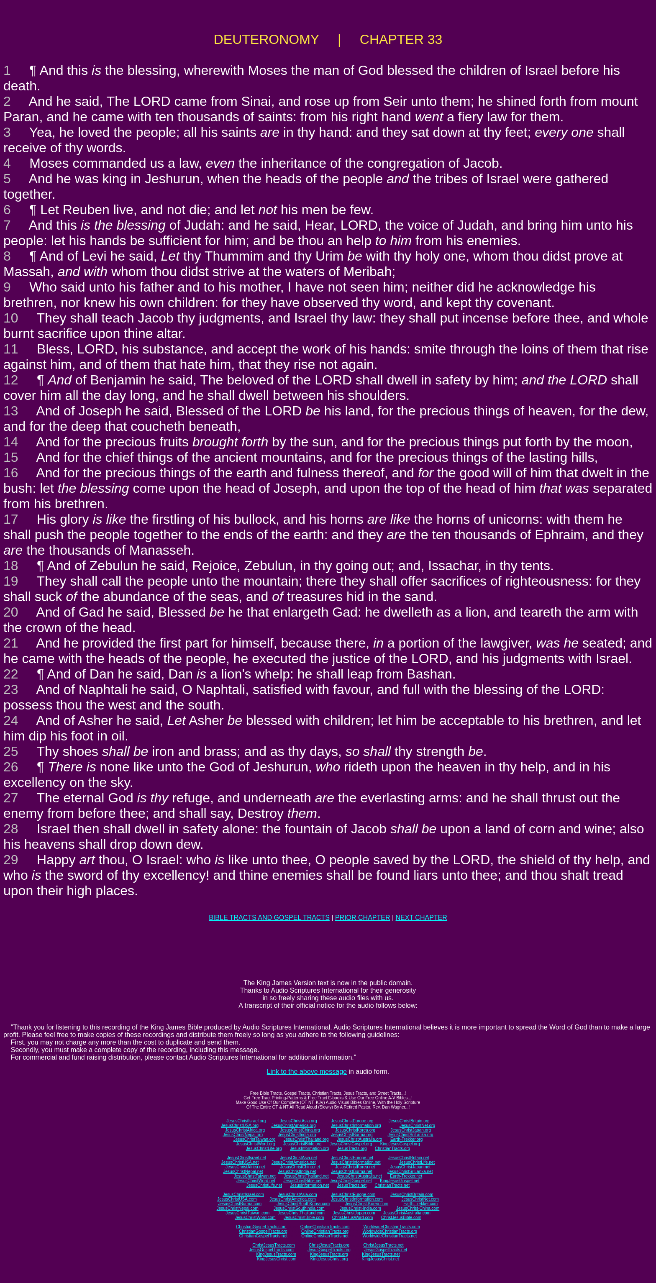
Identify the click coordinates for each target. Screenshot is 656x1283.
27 (10, 797)
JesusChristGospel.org (351, 1144)
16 (10, 472)
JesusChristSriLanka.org (410, 1134)
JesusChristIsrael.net (246, 1157)
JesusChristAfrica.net (245, 1167)
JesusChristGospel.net (351, 1180)
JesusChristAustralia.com (406, 1213)
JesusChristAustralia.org (359, 1139)
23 (10, 689)
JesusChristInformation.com (357, 1199)
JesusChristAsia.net (298, 1157)
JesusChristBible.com (304, 1217)
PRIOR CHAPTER (362, 917)
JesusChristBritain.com (411, 1194)
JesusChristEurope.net (352, 1157)
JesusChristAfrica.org (245, 1130)
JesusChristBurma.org (352, 1134)
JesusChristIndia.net (297, 1171)
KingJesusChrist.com (276, 1259)
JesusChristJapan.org (410, 1130)
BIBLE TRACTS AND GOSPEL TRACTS (269, 917)
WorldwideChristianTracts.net (389, 1236)
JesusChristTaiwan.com (247, 1213)
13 (10, 410)
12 (10, 379)
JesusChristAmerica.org (294, 1125)
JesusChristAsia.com (297, 1194)
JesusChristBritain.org (409, 1121)
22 (10, 673)
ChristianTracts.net (392, 1185)
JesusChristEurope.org (352, 1121)
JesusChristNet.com (419, 1199)
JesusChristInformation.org (356, 1125)
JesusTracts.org (352, 1148)
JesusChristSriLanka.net (410, 1171)
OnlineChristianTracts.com (324, 1226)
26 (10, 766)
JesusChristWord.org (255, 1144)
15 (10, 457)
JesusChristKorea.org (355, 1130)
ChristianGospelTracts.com (261, 1226)
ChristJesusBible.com (401, 1217)
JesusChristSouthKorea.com (303, 1203)
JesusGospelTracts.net (385, 1249)
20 (10, 612)
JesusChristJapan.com (354, 1213)
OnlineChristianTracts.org (324, 1231)
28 (10, 828)
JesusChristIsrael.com (243, 1194)
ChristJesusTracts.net (383, 1245)
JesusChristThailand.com (301, 1213)
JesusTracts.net (351, 1185)
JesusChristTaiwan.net (255, 1176)
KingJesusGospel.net (400, 1180)
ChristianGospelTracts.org (263, 1231)
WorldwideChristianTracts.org (389, 1231)
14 (10, 441)
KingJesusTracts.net (381, 1254)
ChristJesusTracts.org (329, 1245)
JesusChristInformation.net (356, 1162)
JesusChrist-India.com (360, 1208)
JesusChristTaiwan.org (254, 1139)
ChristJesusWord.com (352, 1217)
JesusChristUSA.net (240, 1162)
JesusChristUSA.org (240, 1125)
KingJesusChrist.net (380, 1259)
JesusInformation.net (309, 1185)
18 (10, 565)
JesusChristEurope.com (353, 1194)
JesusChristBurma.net (351, 1171)
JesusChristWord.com (255, 1217)
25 (10, 751)
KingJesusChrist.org (329, 1259)
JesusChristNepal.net (243, 1171)
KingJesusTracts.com (276, 1254)
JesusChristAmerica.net (294, 1162)
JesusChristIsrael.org (246, 1121)
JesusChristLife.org (264, 1148)
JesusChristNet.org (417, 1125)
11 (10, 348)
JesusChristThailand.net (306, 1176)
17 (10, 519)
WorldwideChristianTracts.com (392, 1226)
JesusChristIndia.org (297, 1134)
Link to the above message (307, 1071)
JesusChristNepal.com (238, 1208)
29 (10, 859)
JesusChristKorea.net (355, 1167)
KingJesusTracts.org (329, 1254)
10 (10, 317)
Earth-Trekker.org (406, 1139)
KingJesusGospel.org (400, 1144)
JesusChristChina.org (300, 1130)
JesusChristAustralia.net (359, 1176)
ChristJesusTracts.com (273, 1245)
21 (10, 642)
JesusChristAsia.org (298, 1121)
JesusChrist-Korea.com (366, 1203)
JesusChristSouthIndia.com (299, 1208)
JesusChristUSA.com (236, 1199)
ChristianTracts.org (392, 1148)
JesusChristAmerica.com (292, 1199)
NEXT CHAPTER (421, 917)
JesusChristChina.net (300, 1167)
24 (10, 720)
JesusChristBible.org (302, 1144)
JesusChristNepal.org (243, 1134)
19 (10, 581)
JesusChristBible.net (302, 1180)
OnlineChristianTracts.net (324, 1236)
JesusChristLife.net (417, 1162)
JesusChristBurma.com (239, 1203)
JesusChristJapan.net (410, 1167)
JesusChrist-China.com (417, 1208)
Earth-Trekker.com (420, 1203)
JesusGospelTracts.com (271, 1249)
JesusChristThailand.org (306, 1139)
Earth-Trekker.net (406, 1176)
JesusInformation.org (309, 1148)
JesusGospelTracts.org (329, 1249)
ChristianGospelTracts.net (263, 1236)
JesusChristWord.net (255, 1180)
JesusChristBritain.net (408, 1157)
